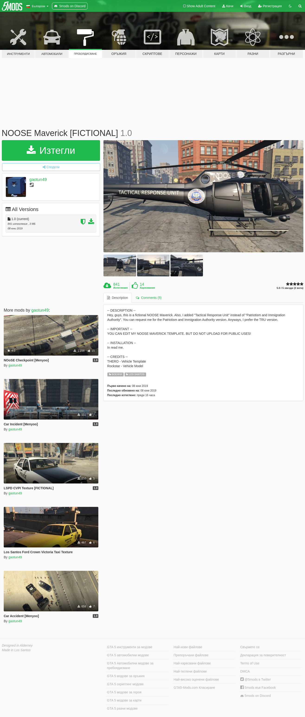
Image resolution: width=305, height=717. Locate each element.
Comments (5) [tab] (148, 298)
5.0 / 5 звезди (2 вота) (290, 288)
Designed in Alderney (17, 645)
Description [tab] (117, 298)
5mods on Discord (255, 696)
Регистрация (270, 6)
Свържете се (250, 647)
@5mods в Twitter (255, 679)
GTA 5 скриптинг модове (125, 684)
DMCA (245, 671)
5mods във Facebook (258, 687)
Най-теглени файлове (190, 671)
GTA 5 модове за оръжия (125, 676)
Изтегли (51, 150)
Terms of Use (249, 663)
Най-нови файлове (188, 647)
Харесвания (147, 287)
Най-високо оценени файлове (196, 679)
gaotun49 (38, 179)
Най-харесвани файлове (192, 663)
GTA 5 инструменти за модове (129, 647)
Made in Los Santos (16, 650)
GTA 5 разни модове (122, 708)
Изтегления (120, 287)
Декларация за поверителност (263, 655)
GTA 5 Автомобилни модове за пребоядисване (130, 665)
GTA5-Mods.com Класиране (194, 687)
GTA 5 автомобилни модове (128, 655)
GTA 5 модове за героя (124, 692)
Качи (227, 6)
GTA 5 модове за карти (124, 700)
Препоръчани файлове (191, 655)
